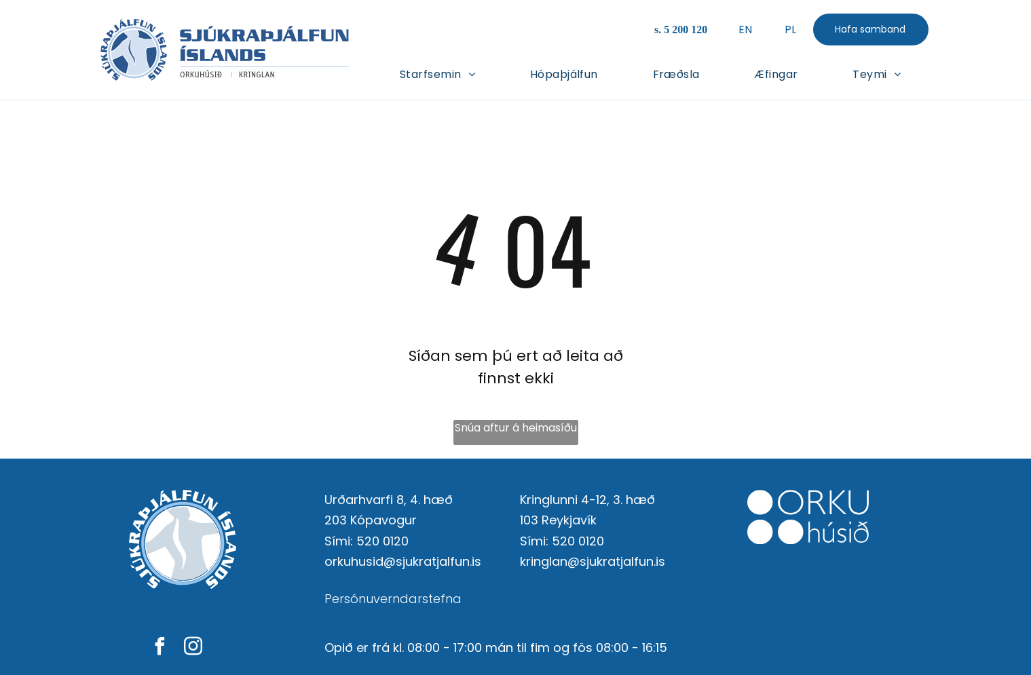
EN (744, 29)
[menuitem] (437, 73)
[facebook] (159, 648)
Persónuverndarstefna (393, 598)
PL (790, 29)
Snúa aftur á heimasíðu (516, 428)
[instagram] (193, 648)
